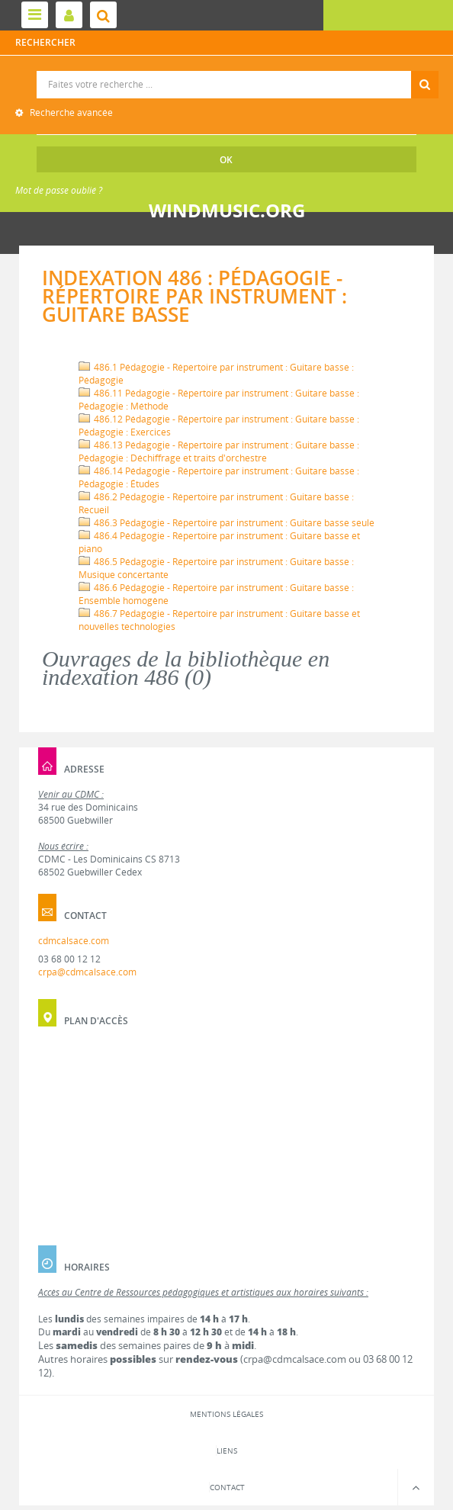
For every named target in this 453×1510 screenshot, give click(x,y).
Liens (227, 1450)
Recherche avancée (70, 112)
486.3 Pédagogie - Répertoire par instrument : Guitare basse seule (226, 522)
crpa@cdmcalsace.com (87, 971)
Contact (227, 1487)
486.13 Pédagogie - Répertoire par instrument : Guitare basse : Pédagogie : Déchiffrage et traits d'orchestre (219, 451)
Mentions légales (226, 1414)
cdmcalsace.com (73, 940)
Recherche (226, 71)
